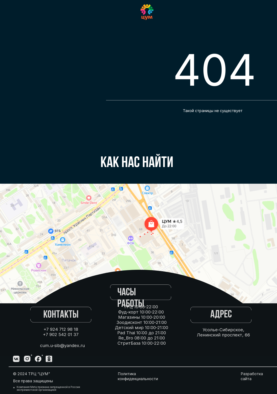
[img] (49, 359)
